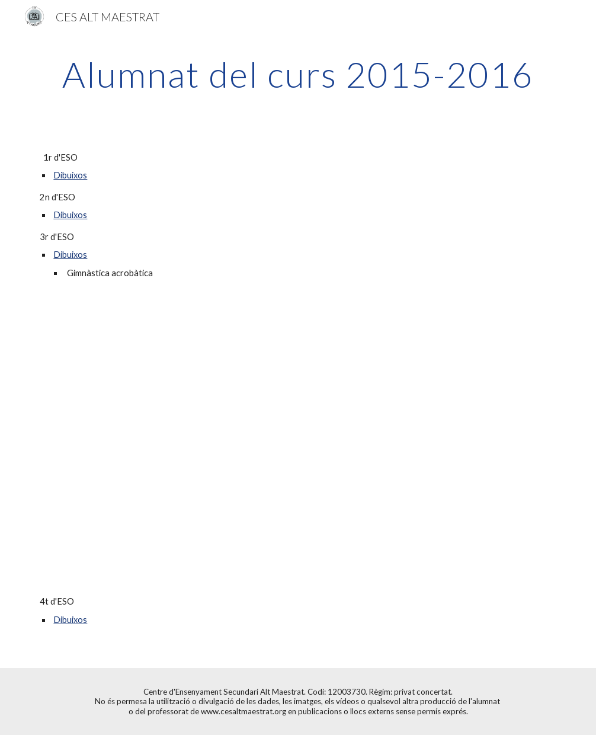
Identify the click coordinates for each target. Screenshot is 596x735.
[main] (297, 74)
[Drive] (253, 368)
